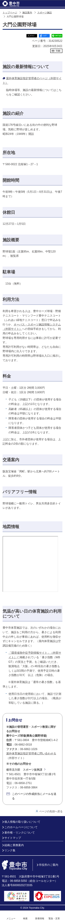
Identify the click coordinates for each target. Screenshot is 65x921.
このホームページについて (21, 827)
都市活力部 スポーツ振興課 (24, 769)
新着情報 (39, 918)
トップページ (10, 12)
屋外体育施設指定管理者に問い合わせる (31, 753)
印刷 (58, 50)
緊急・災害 (54, 918)
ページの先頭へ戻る (51, 811)
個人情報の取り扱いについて (22, 821)
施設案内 (27, 12)
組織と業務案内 (14, 845)
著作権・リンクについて (19, 832)
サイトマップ (12, 837)
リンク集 (9, 850)
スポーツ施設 (44, 12)
